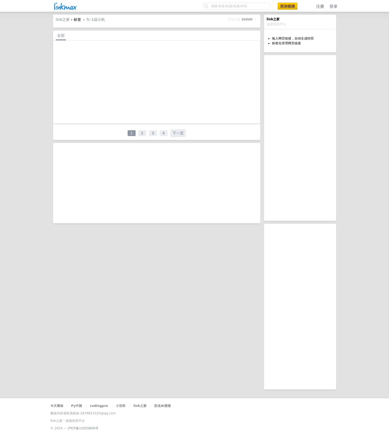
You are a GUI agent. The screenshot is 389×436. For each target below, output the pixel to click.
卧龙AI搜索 (162, 406)
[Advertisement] (300, 138)
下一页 (178, 133)
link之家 (63, 19)
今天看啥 (56, 406)
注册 (320, 6)
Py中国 (76, 406)
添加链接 (287, 6)
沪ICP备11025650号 (83, 428)
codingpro (99, 406)
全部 (61, 35)
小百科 (120, 406)
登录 (333, 6)
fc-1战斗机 (96, 19)
